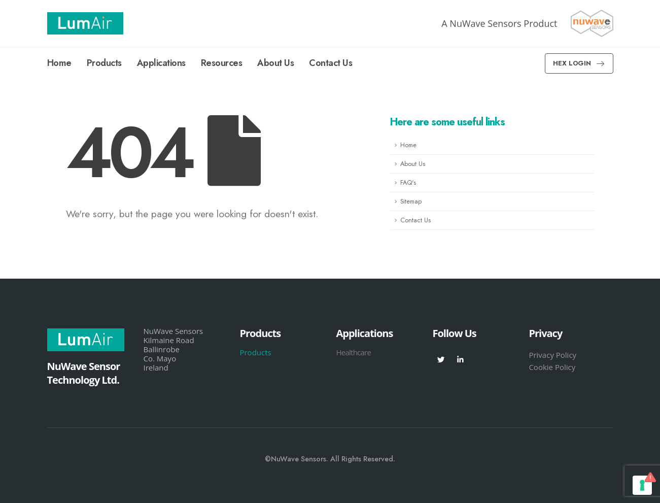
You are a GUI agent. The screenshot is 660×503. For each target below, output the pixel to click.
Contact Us (330, 63)
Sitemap (411, 201)
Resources (221, 63)
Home (59, 63)
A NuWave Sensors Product (499, 23)
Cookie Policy (552, 367)
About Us (275, 63)
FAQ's (408, 182)
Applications (161, 63)
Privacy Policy (552, 355)
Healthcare (353, 352)
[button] (579, 63)
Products (104, 63)
